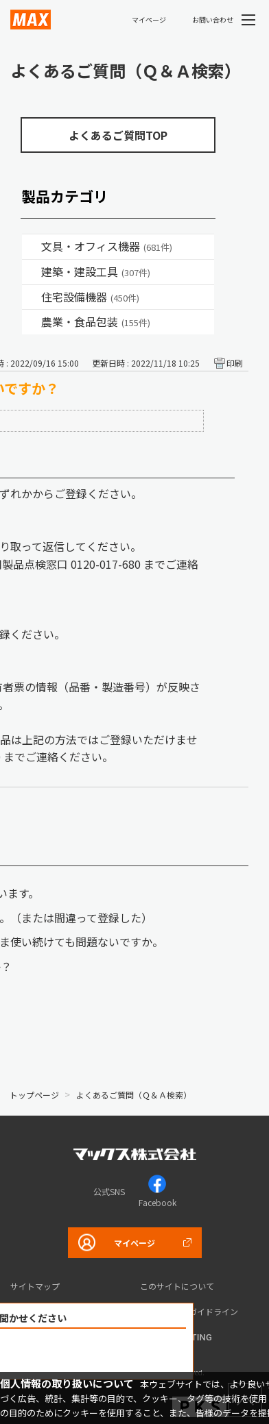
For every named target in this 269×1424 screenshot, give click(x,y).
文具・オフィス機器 (106, 246)
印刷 (234, 363)
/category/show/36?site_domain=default (31, 297)
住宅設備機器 (90, 297)
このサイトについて (177, 1286)
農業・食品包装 (95, 321)
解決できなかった (101, 1354)
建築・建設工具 (95, 271)
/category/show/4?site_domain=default (31, 247)
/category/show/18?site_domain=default (31, 272)
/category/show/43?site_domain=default (31, 322)
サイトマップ (35, 1286)
